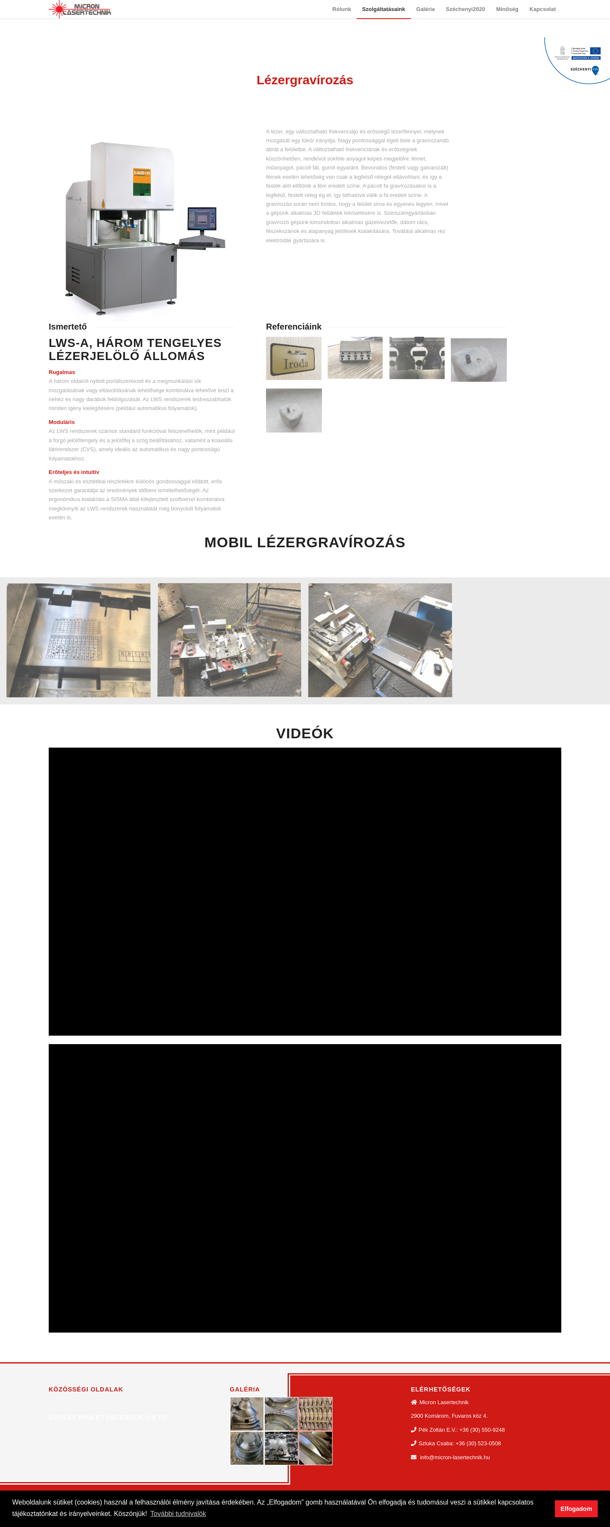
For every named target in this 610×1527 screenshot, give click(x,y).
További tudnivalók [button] (178, 1513)
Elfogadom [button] (576, 1508)
